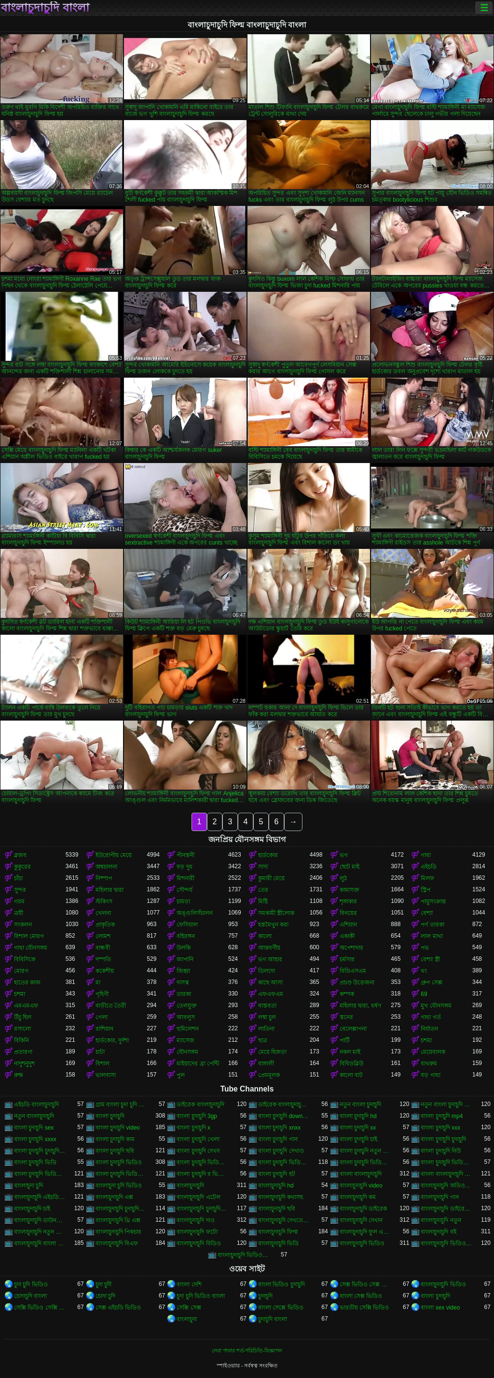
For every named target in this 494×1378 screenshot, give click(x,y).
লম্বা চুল (267, 1017)
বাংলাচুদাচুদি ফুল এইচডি (365, 1231)
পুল (181, 1075)
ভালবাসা (106, 1075)
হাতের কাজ (27, 982)
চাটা (100, 1052)
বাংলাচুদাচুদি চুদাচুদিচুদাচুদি (121, 1208)
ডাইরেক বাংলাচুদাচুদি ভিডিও (284, 1104)
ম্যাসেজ (185, 1040)
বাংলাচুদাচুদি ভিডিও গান (446, 1243)
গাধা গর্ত (430, 1017)
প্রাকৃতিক (105, 924)
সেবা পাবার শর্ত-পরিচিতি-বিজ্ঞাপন (247, 1350)
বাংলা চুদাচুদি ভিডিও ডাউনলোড (40, 1174)
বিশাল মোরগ (29, 936)
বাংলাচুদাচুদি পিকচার (118, 1231)
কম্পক (347, 994)
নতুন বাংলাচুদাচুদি (34, 1116)
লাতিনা (266, 1028)
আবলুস (186, 1017)
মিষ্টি (263, 901)
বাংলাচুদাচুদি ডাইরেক (363, 1208)
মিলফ (427, 878)
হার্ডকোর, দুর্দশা (112, 1040)
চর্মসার (347, 959)
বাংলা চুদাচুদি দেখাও (281, 1150)
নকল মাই (350, 1052)
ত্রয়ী (18, 913)
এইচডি (429, 866)
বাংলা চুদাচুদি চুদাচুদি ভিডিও (40, 1150)
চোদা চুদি (105, 1296)
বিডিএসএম (353, 971)
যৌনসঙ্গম (187, 1052)
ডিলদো (266, 971)
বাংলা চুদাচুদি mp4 (442, 1116)
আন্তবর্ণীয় (269, 947)
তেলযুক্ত (187, 1005)
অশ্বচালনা (106, 866)
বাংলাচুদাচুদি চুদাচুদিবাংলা (202, 1208)
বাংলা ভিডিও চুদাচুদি (281, 1284)
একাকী (347, 936)
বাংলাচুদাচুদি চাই (32, 1208)
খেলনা (103, 913)
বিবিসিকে (24, 959)
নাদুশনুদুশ (24, 1063)
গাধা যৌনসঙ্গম (30, 947)
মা (98, 982)
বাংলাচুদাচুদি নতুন (441, 1220)
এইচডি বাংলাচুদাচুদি (36, 1104)
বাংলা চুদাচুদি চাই (359, 1139)
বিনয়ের (348, 913)
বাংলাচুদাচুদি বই (438, 1231)
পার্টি (345, 1040)
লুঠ (343, 878)
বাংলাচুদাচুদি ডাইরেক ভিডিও (446, 1208)
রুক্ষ (18, 1075)
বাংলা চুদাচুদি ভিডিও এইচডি (284, 1162)
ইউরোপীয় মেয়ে (114, 855)
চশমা (19, 994)
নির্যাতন (429, 1028)
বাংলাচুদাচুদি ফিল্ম (278, 1231)
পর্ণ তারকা (432, 924)
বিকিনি (21, 1040)
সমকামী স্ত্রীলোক (276, 913)
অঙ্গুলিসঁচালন (195, 913)
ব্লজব (20, 855)
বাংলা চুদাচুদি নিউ (441, 1150)
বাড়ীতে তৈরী (111, 1005)
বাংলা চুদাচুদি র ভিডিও (202, 1174)
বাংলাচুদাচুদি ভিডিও (362, 1243)
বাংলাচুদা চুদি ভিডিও (119, 1185)
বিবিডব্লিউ (351, 1063)
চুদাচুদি (265, 1296)
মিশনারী (185, 878)
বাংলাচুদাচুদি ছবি (276, 1208)
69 (424, 994)
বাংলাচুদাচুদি (190, 1185)
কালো (265, 936)
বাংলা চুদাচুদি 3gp (197, 1116)
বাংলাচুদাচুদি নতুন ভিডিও (40, 1231)
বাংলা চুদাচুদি (110, 1116)
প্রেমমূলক (269, 1075)
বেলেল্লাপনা (353, 1028)
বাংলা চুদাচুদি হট (276, 1174)
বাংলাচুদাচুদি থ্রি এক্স (118, 1220)
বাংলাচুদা (187, 1319)
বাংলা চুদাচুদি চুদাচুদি (443, 1139)
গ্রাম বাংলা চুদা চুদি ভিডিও (121, 1104)
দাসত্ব (183, 982)
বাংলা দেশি (189, 1284)
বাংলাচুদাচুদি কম (358, 1197)
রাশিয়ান (104, 1028)
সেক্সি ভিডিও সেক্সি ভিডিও (40, 1307)
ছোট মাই (349, 866)
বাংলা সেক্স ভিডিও (361, 1296)
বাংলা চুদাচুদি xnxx (279, 1127)
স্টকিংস (104, 901)
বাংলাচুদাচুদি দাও (195, 1220)
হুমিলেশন (188, 1028)
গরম (19, 901)
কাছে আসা (270, 982)
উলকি (184, 947)
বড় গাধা (430, 1075)
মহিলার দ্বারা (110, 890)
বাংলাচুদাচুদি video (361, 1185)
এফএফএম (270, 994)
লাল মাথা (431, 936)
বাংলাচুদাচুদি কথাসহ (280, 1197)
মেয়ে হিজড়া (272, 1052)
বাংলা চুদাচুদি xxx (440, 1127)
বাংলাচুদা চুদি (28, 1185)
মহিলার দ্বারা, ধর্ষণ (360, 1005)
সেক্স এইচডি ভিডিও (118, 1307)
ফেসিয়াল (187, 924)
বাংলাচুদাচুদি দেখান (361, 1220)
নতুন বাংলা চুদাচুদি (361, 1104)
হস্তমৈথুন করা (273, 924)
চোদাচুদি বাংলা (30, 1296)
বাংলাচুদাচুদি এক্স (114, 1197)
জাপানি (185, 959)
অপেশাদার (351, 947)
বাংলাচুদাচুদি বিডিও (198, 1243)
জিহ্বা (183, 971)
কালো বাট (351, 1075)
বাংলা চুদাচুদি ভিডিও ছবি (446, 1162)
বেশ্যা (427, 913)
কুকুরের (22, 866)
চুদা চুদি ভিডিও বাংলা (201, 1296)
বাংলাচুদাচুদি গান (439, 1197)
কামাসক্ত (349, 890)
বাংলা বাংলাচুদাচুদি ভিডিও (446, 1174)
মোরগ (21, 971)
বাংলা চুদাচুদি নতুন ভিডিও (365, 1150)
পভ (425, 947)
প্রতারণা (23, 1052)
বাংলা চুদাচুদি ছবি (115, 1150)
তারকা (184, 994)
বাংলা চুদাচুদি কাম (115, 1139)
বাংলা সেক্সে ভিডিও (280, 1307)
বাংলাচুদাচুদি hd (276, 1185)
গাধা (426, 855)
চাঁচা (18, 878)
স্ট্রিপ (425, 890)
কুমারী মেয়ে (271, 878)
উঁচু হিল (22, 1017)
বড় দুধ (184, 866)
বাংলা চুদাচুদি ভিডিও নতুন (121, 1174)
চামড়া (183, 901)
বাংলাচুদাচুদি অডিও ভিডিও (446, 1185)
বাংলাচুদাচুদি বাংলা (45, 7)
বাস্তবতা (267, 1005)
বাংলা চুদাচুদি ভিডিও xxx (202, 1162)
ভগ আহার (270, 959)
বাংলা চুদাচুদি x (193, 1127)
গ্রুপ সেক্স (431, 982)
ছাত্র (262, 1040)
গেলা (102, 1017)
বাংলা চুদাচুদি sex (34, 1127)
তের (263, 890)
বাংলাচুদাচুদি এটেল (198, 1197)
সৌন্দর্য (184, 890)
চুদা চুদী (103, 1284)
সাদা (263, 866)
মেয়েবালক (433, 1052)
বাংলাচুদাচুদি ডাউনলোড (40, 1220)
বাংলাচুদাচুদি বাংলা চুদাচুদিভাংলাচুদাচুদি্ (40, 1243)
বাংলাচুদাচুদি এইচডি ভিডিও (40, 1197)
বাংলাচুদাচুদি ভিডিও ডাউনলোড (243, 1255)
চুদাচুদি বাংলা (272, 1319)
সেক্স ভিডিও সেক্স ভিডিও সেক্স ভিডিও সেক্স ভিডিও (365, 1284)
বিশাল (103, 1063)
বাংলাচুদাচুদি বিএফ (117, 1243)
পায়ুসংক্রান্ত (433, 901)
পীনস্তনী (185, 855)
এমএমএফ (26, 1005)
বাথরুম (429, 1063)
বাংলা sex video (440, 1307)
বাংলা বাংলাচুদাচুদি (361, 1174)
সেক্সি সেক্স (189, 1307)
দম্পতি (103, 959)
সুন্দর (20, 890)
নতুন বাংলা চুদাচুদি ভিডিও (446, 1104)
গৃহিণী (102, 994)
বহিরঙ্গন (186, 936)
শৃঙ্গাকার (348, 901)
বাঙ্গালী (266, 1063)
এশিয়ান (348, 924)
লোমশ (103, 936)
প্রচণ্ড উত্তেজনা (357, 982)
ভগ (344, 855)
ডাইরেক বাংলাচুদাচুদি (200, 1104)
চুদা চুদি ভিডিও (31, 1284)
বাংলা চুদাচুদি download (284, 1116)
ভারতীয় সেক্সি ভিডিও (364, 1307)
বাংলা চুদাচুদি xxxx (35, 1139)
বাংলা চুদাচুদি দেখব (198, 1150)
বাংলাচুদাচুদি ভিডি (278, 1243)
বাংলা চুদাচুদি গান (278, 1139)
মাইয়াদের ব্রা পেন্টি (198, 1063)
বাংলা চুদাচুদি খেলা (198, 1139)
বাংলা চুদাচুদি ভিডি (35, 1162)
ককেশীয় (105, 971)
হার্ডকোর (268, 855)
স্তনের (346, 1017)
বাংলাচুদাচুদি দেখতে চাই (284, 1220)
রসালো (22, 1028)
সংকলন (23, 924)
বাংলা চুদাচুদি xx (358, 1127)
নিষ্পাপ (104, 878)
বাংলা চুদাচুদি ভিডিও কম (365, 1162)
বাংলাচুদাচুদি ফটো (197, 1231)
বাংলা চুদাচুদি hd (358, 1116)
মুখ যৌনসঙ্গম (436, 1005)
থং (424, 971)
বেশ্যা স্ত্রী (430, 959)
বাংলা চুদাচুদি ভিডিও (119, 1162)
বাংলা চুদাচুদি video (118, 1127)
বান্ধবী (103, 947)
